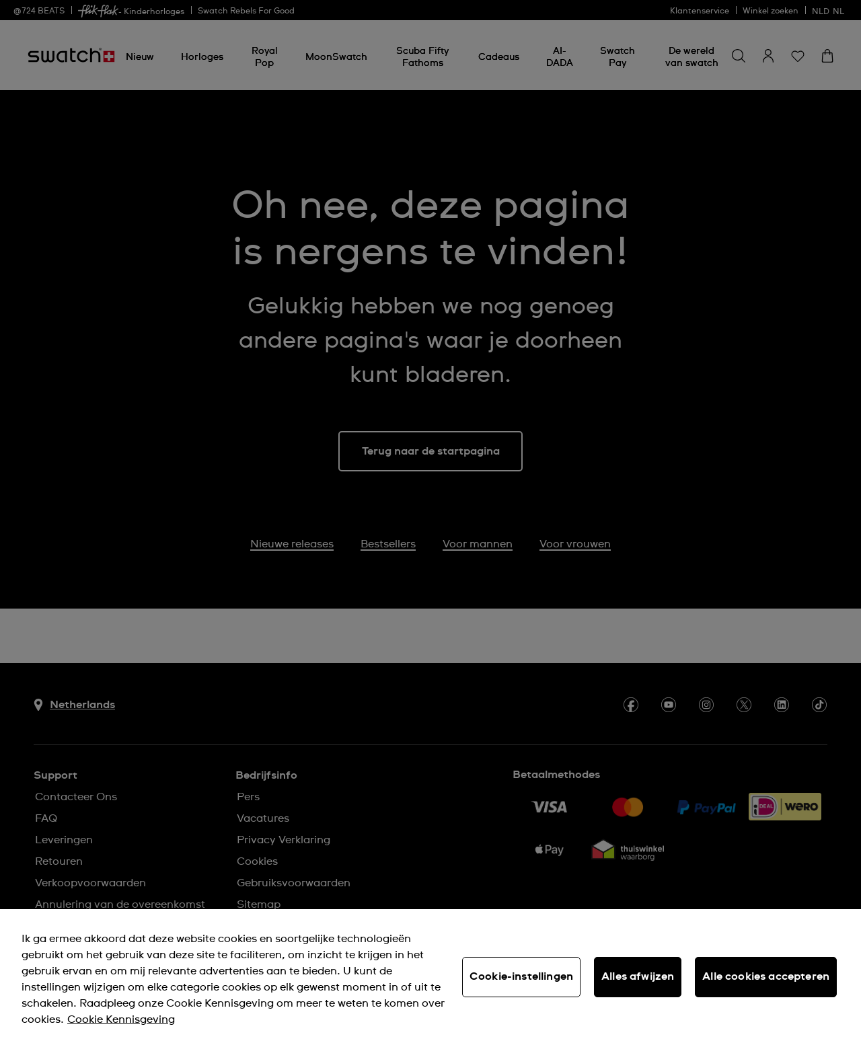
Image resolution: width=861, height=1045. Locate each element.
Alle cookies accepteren (765, 976)
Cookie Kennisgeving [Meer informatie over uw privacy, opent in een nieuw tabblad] (121, 1019)
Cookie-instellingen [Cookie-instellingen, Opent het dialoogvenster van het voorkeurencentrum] (521, 976)
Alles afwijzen (637, 976)
